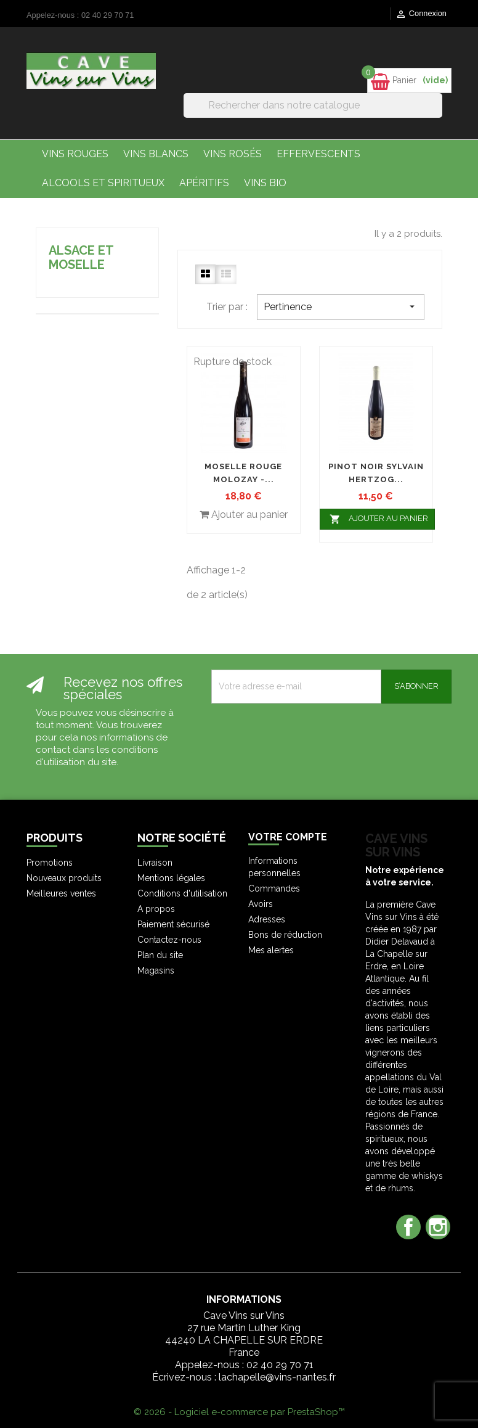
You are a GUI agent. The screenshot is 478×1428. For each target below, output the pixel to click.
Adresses (266, 919)
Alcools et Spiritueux (103, 183)
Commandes (274, 888)
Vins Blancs (155, 154)
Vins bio (265, 183)
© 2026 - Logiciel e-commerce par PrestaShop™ (239, 1412)
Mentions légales (171, 878)
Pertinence (341, 307)
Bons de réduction (285, 935)
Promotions (49, 863)
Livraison (154, 863)
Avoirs (260, 904)
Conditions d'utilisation (182, 893)
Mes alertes (271, 950)
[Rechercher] (313, 105)
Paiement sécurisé (173, 924)
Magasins (155, 970)
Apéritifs (204, 183)
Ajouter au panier (377, 519)
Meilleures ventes (61, 893)
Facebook (408, 1227)
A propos (156, 909)
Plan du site (160, 955)
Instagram (438, 1227)
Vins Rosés (232, 154)
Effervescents (318, 154)
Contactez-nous (169, 940)
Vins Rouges (75, 154)
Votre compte (287, 837)
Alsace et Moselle (81, 257)
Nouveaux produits (64, 878)
